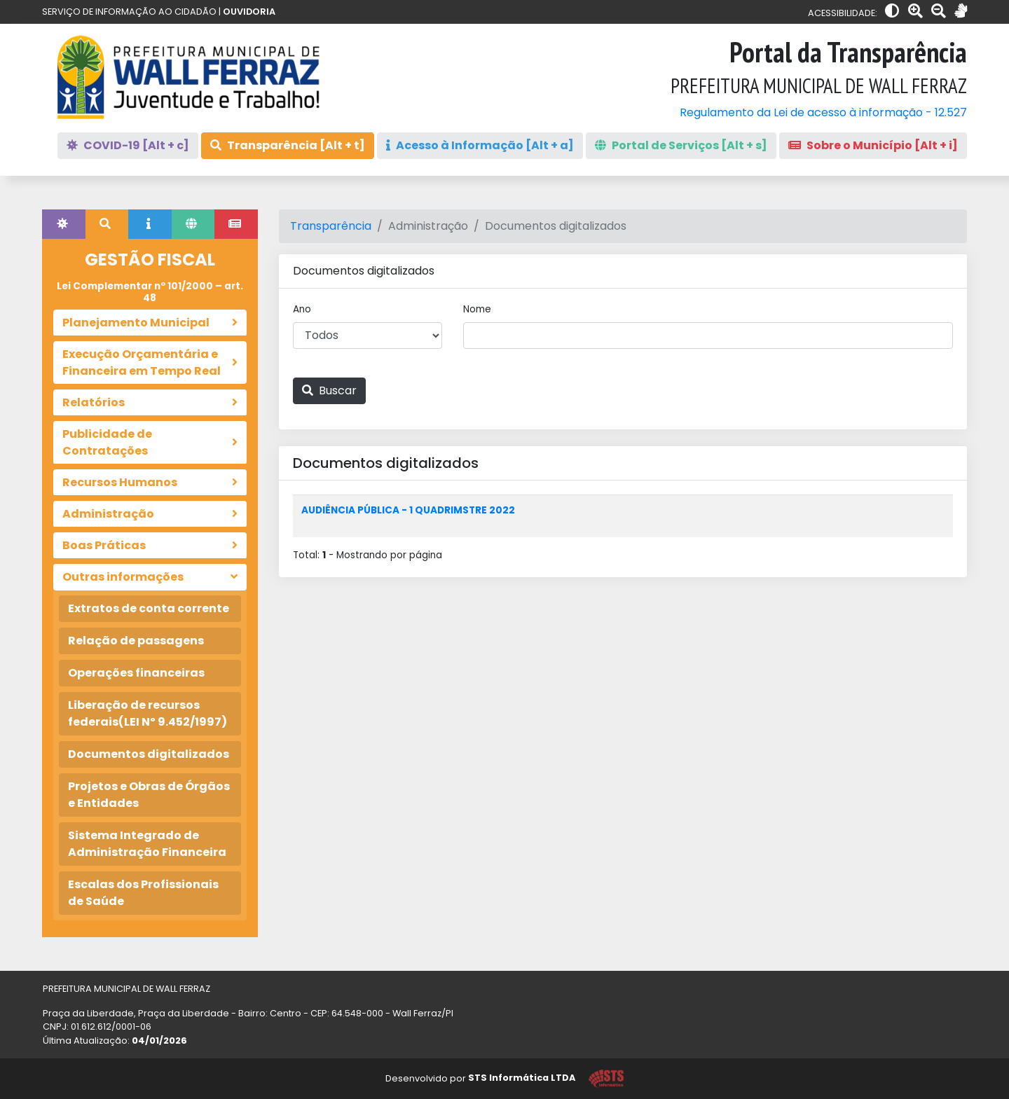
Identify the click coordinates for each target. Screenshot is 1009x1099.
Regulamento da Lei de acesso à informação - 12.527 (823, 112)
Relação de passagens (136, 641)
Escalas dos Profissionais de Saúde (143, 892)
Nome (477, 309)
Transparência (330, 226)
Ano (302, 309)
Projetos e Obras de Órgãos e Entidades (149, 794)
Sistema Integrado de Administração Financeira (147, 843)
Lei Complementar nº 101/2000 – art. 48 (150, 291)
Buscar (329, 390)
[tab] (63, 224)
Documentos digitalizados (148, 754)
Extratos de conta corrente (148, 608)
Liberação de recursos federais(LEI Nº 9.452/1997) (147, 713)
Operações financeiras (136, 673)
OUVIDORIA (249, 12)
